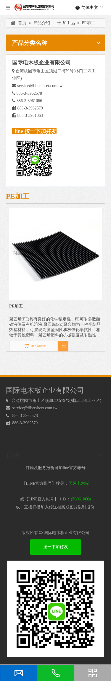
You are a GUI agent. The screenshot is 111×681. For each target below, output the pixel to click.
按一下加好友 (55, 547)
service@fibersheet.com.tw (40, 86)
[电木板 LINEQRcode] (55, 609)
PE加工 (16, 306)
